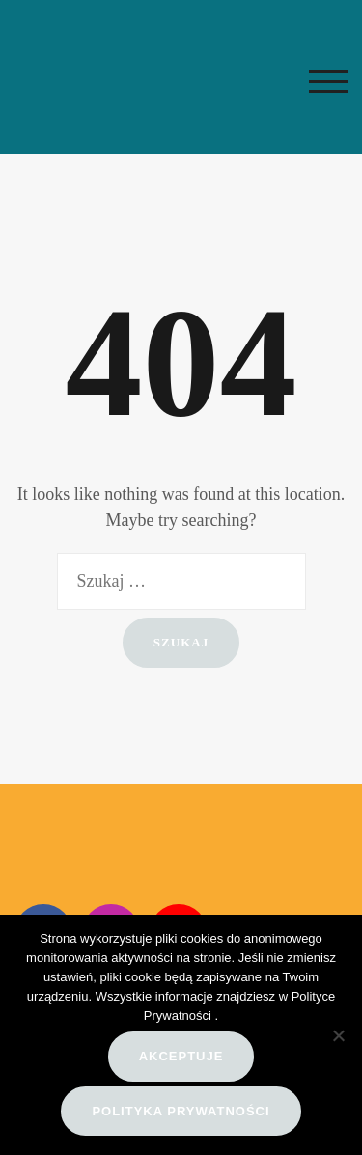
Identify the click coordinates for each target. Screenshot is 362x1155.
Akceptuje (181, 1056)
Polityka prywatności (180, 1111)
